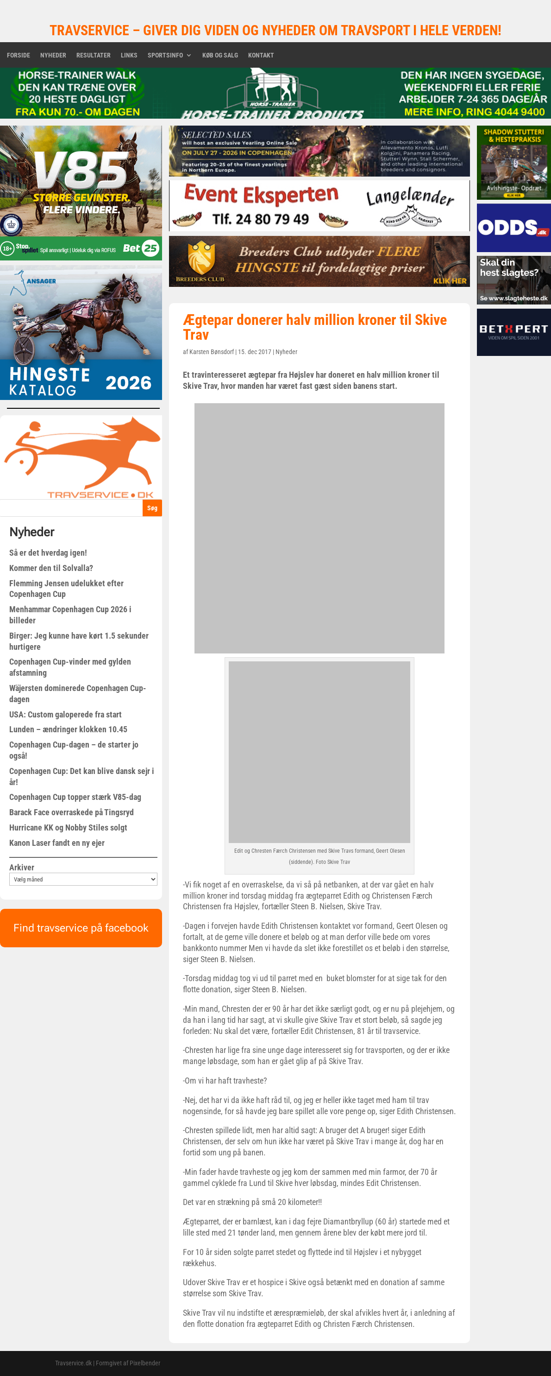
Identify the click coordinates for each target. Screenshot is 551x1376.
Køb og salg (220, 55)
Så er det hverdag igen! (48, 553)
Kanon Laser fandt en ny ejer (57, 843)
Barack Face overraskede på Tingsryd (71, 812)
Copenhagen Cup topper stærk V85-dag (75, 797)
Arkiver (21, 867)
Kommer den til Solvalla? (51, 568)
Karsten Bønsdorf (211, 351)
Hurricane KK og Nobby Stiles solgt (68, 827)
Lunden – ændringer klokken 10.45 (68, 729)
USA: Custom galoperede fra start (65, 714)
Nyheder (53, 55)
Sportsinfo (165, 55)
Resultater (93, 55)
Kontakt (261, 55)
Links (129, 55)
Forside (18, 55)
